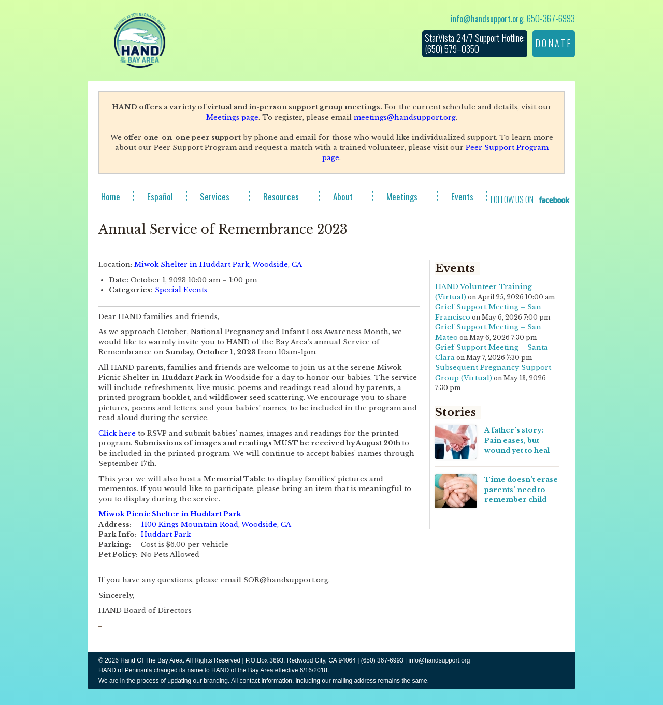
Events (462, 196)
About (343, 196)
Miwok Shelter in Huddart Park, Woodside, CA (218, 264)
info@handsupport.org (487, 18)
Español (160, 196)
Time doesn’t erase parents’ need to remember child (521, 489)
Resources (281, 196)
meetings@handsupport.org (405, 117)
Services (214, 196)
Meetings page (232, 117)
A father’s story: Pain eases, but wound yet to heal (517, 440)
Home (110, 196)
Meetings (401, 196)
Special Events (181, 289)
